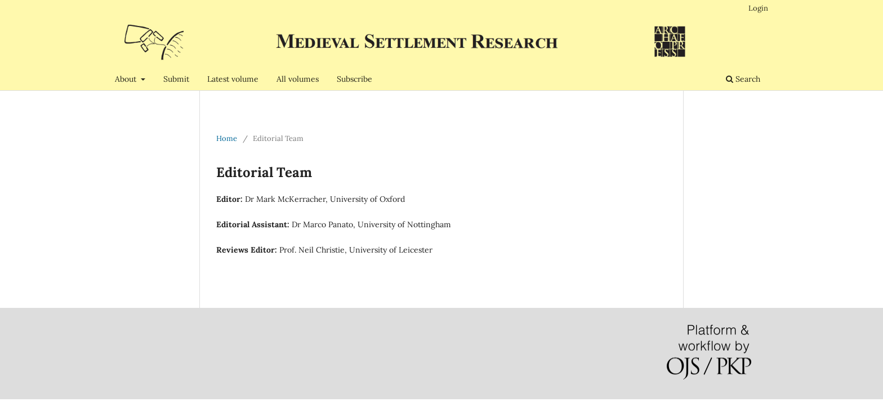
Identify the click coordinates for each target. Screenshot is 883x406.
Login (758, 8)
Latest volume (232, 79)
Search (743, 79)
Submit (176, 79)
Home (226, 138)
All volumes (298, 79)
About (127, 79)
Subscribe (354, 79)
